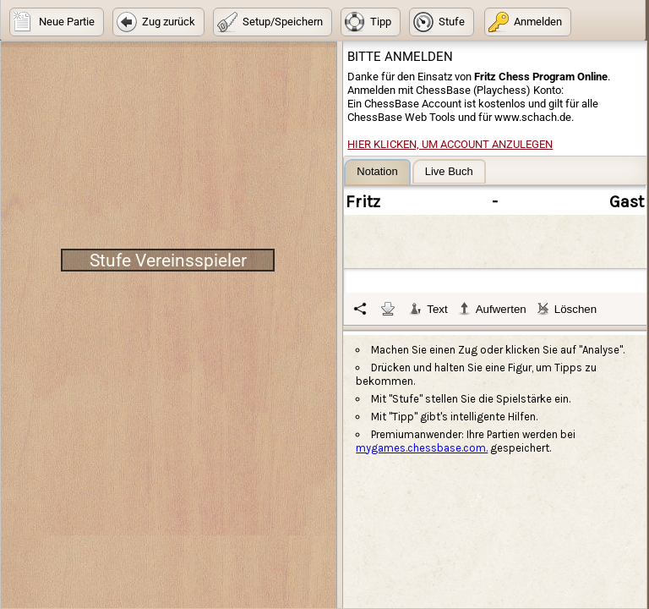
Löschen (567, 308)
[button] (56, 22)
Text (428, 308)
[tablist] (495, 242)
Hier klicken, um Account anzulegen (450, 144)
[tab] (377, 172)
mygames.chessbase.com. (422, 448)
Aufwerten (492, 308)
